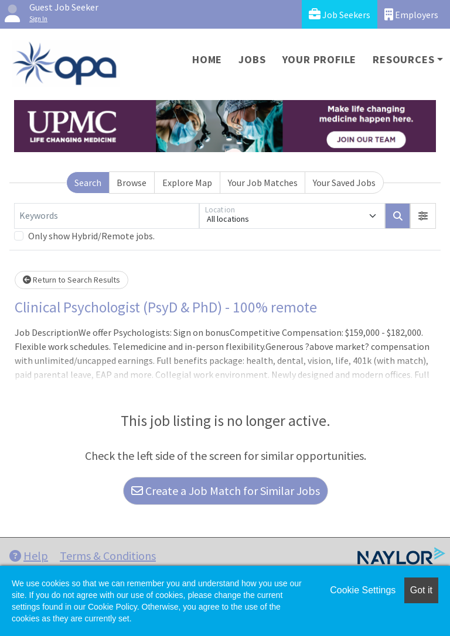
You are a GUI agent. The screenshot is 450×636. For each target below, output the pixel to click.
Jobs (251, 59)
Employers (411, 14)
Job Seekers (339, 14)
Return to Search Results (71, 279)
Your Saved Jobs (344, 182)
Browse (131, 182)
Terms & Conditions (108, 555)
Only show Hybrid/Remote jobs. (91, 236)
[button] (423, 216)
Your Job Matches (263, 182)
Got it (421, 590)
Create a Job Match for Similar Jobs (225, 490)
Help (28, 555)
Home (207, 59)
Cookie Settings (363, 590)
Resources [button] (403, 59)
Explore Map (187, 182)
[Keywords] (106, 216)
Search (87, 182)
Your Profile (319, 59)
